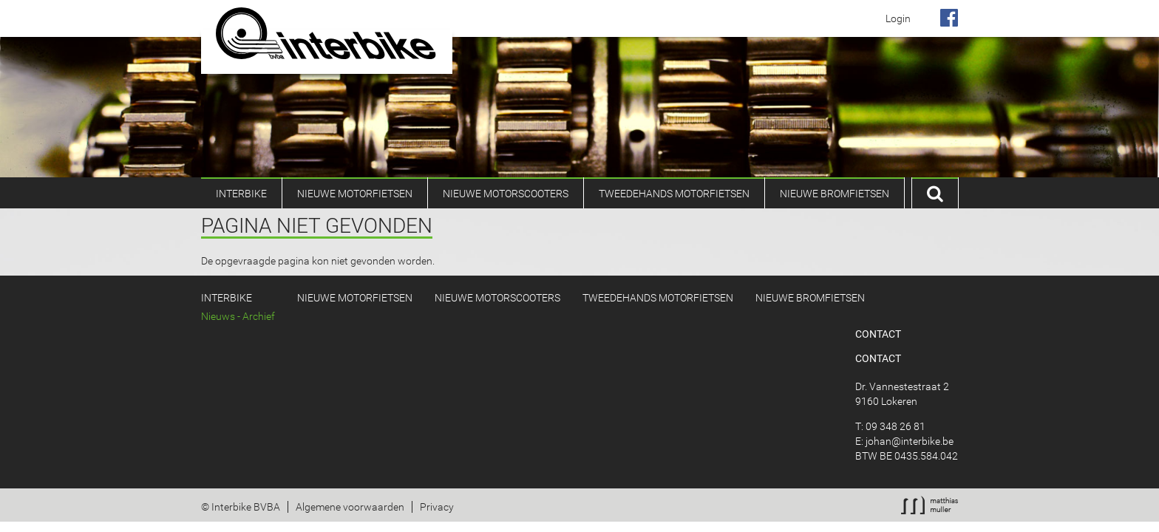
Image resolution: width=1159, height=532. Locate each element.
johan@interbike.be (910, 441)
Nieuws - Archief (238, 316)
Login (898, 18)
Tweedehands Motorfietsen (674, 194)
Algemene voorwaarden (350, 507)
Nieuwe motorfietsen (354, 194)
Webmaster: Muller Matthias (929, 505)
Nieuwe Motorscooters (505, 194)
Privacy (437, 507)
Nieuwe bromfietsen (834, 194)
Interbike (241, 194)
